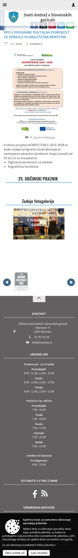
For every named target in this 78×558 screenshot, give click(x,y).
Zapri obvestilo (39, 553)
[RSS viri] (44, 497)
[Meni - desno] (73, 4)
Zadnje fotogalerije (38, 201)
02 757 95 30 (41, 337)
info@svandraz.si (42, 342)
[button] (13, 225)
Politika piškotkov (45, 545)
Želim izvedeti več (15, 553)
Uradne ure (39, 354)
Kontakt (39, 313)
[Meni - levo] (4, 4)
